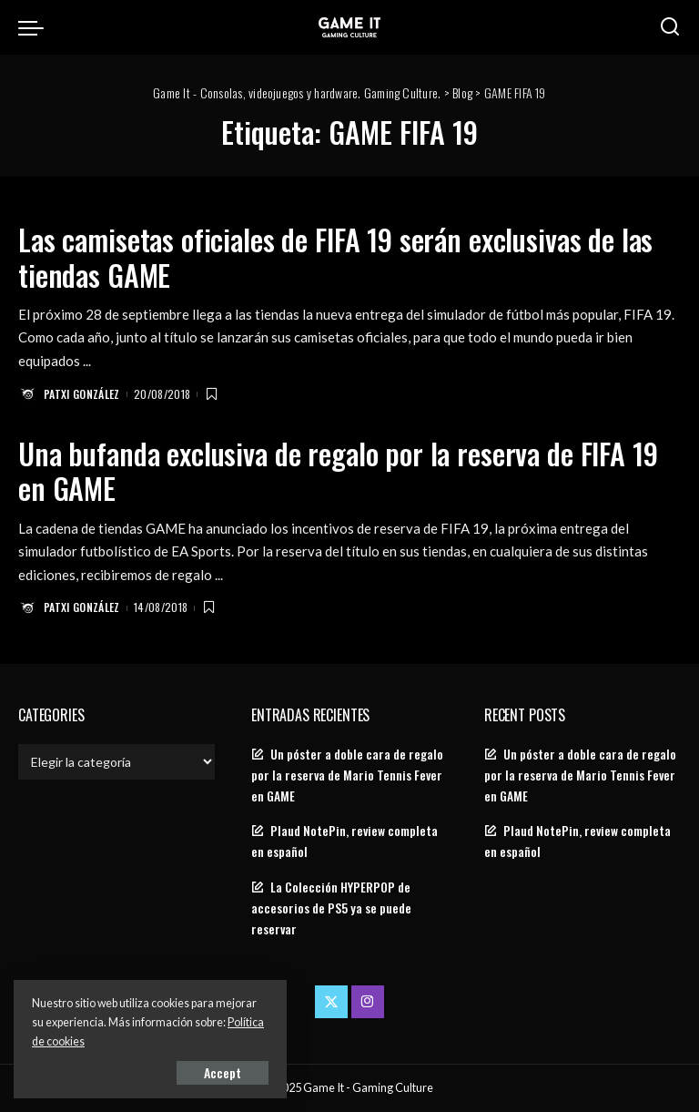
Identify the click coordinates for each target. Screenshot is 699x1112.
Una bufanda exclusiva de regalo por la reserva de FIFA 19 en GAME (337, 470)
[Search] (670, 27)
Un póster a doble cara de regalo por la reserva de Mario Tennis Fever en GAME (347, 775)
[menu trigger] (35, 27)
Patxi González (82, 394)
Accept (222, 1072)
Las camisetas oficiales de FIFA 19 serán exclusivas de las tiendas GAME (335, 256)
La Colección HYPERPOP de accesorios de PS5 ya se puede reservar (331, 908)
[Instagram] (367, 1001)
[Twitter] (331, 1001)
